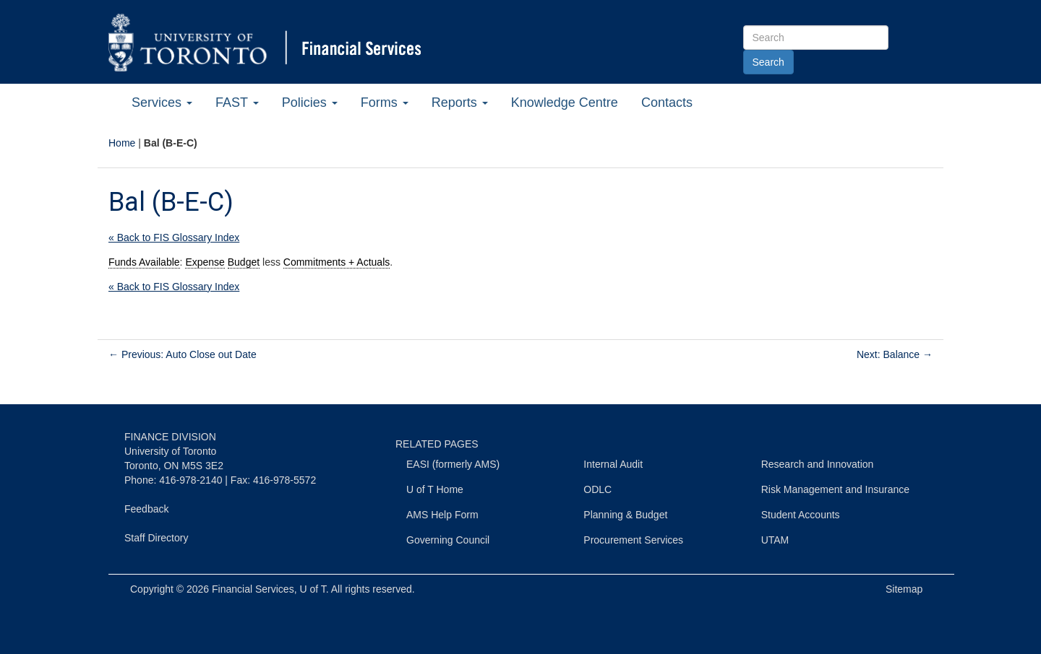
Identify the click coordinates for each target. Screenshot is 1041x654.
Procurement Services (633, 540)
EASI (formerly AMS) (453, 464)
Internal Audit (613, 464)
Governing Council (447, 540)
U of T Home (434, 489)
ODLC (597, 489)
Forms (384, 102)
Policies (310, 102)
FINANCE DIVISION (170, 436)
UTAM (775, 540)
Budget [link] (244, 262)
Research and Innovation (817, 464)
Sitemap (904, 589)
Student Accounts (800, 514)
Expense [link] (204, 262)
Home (121, 143)
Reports (460, 102)
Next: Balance (895, 354)
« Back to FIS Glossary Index (173, 237)
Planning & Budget (625, 514)
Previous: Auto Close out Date (182, 354)
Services (162, 102)
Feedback (146, 509)
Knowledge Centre (564, 102)
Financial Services (253, 589)
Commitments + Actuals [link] (336, 262)
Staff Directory (156, 538)
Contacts (667, 102)
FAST (237, 102)
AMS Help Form (442, 514)
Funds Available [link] (144, 262)
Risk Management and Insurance (835, 489)
